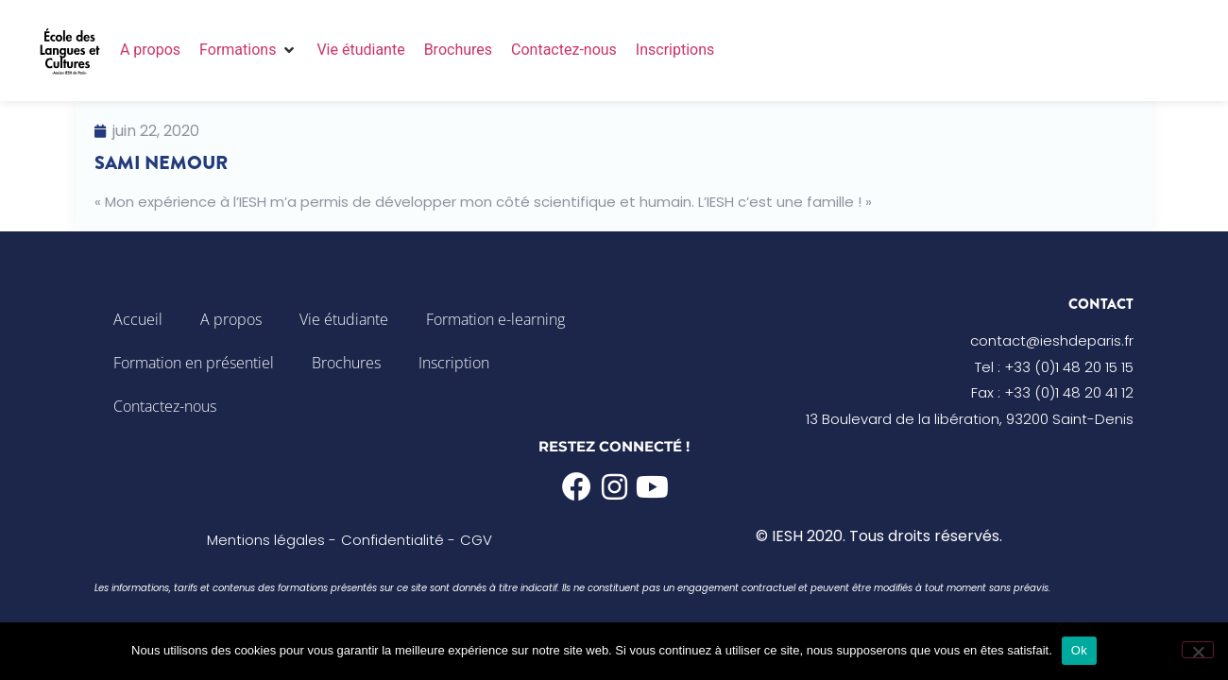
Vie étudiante (343, 319)
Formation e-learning (495, 319)
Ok (1079, 650)
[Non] (1198, 649)
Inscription (453, 362)
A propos (231, 319)
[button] (248, 50)
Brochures (346, 362)
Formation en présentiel (193, 362)
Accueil (137, 319)
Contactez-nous (164, 406)
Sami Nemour (161, 163)
